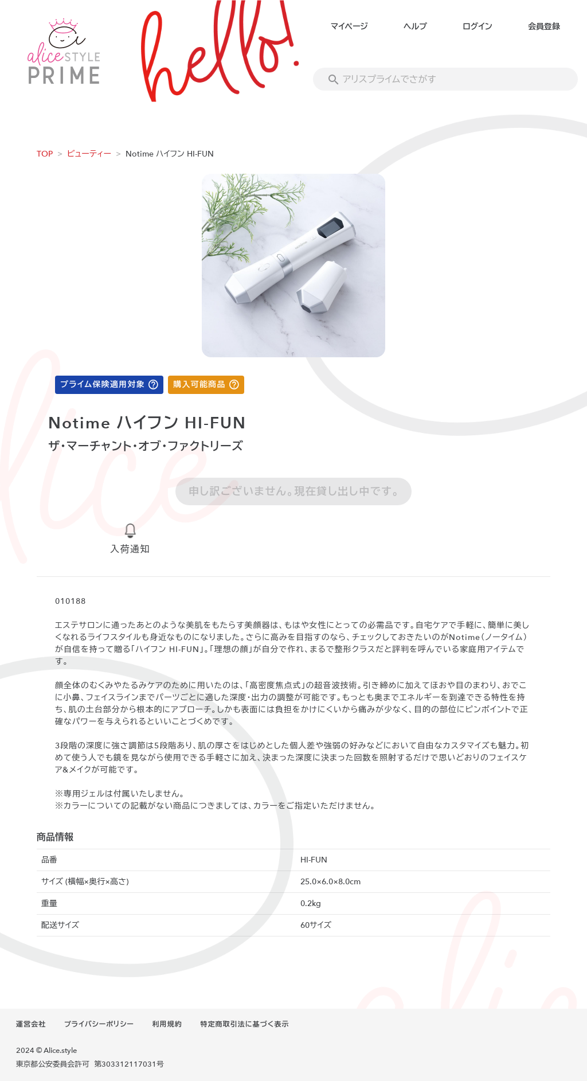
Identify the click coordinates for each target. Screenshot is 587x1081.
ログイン (477, 26)
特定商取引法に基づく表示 (245, 1024)
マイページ (349, 26)
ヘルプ (415, 26)
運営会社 (31, 1024)
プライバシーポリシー (99, 1024)
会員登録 (544, 26)
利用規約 (167, 1024)
